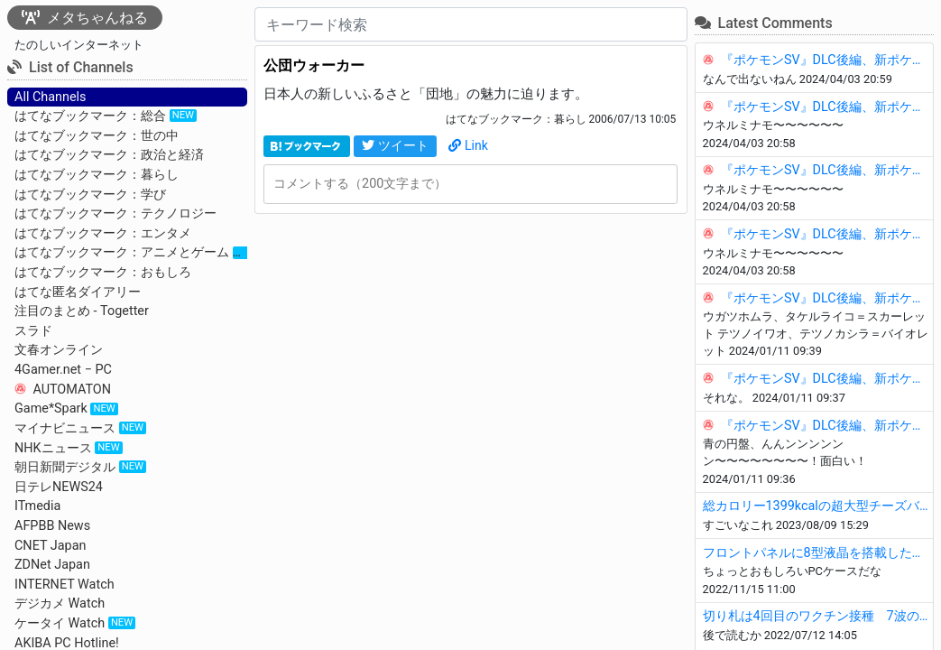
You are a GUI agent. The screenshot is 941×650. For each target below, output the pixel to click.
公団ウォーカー (313, 65)
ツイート (395, 145)
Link (468, 145)
